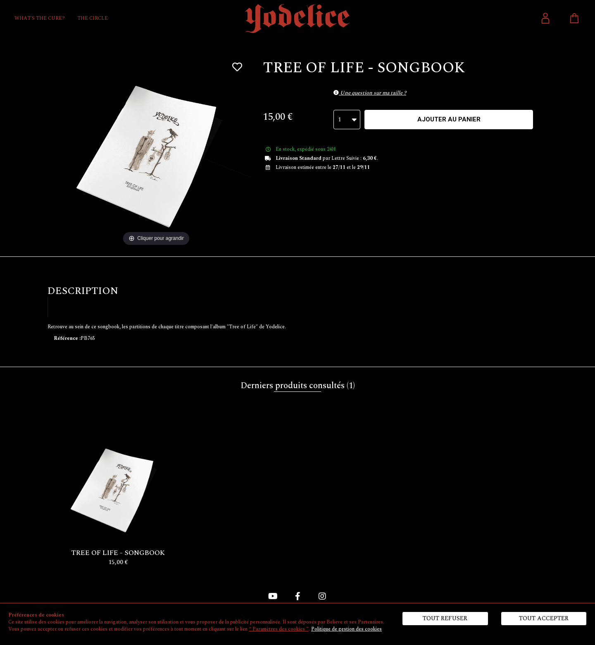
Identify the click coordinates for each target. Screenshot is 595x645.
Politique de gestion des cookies (346, 629)
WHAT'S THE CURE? (39, 18)
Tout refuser (445, 618)
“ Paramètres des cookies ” (279, 629)
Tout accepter (544, 618)
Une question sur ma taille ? (369, 93)
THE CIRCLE (92, 18)
